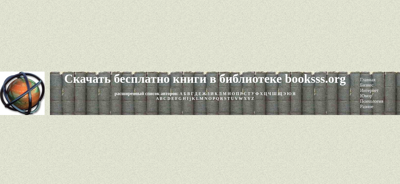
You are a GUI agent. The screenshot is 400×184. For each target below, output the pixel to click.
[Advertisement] (200, 36)
